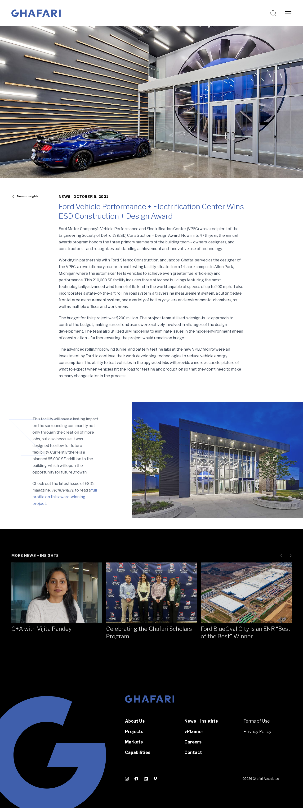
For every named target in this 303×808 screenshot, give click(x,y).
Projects (134, 731)
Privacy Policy (257, 731)
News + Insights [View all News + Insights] (27, 196)
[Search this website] (273, 13)
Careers (192, 741)
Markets (134, 741)
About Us (135, 721)
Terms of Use (257, 721)
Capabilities (137, 752)
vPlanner (193, 731)
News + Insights (201, 721)
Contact (193, 752)
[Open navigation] (288, 13)
